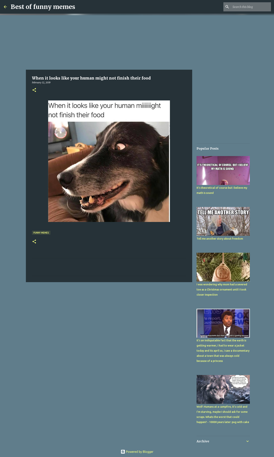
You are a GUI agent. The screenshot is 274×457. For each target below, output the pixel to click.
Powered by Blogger (137, 451)
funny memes (41, 232)
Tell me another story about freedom (220, 238)
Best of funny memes (43, 7)
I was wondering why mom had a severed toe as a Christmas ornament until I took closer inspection (222, 289)
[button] (34, 90)
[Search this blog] (251, 6)
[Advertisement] (109, 41)
